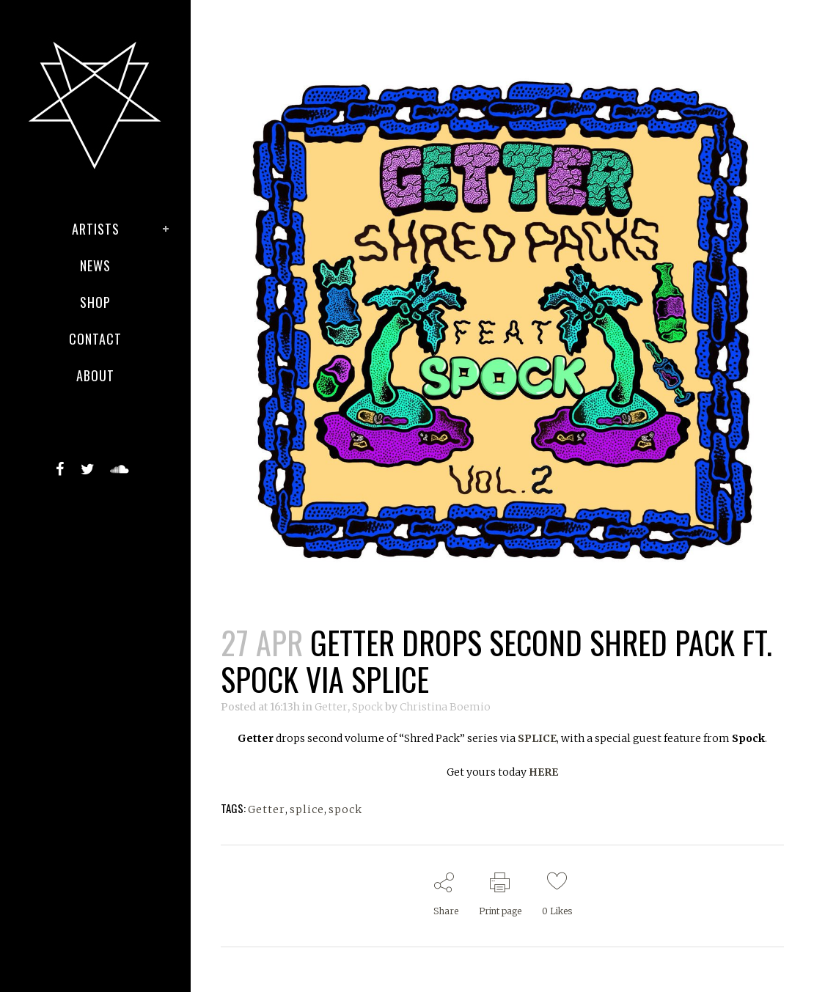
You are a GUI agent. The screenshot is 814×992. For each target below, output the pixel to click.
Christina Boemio (445, 706)
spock (345, 809)
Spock (367, 706)
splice (307, 809)
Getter (331, 706)
